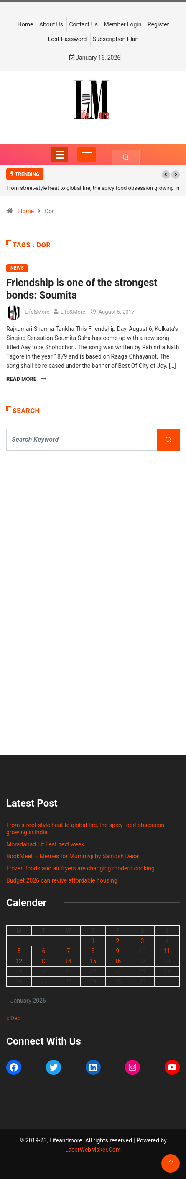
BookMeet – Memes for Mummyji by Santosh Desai (73, 856)
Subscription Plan (115, 39)
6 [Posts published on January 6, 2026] (44, 951)
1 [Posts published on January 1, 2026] (93, 941)
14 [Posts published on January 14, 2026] (68, 961)
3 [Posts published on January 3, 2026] (142, 941)
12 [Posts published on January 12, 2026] (19, 961)
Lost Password (67, 39)
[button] (166, 174)
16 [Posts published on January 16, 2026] (118, 961)
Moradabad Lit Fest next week (45, 844)
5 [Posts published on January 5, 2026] (19, 951)
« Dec (13, 1018)
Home (25, 24)
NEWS (17, 268)
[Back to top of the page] (171, 1163)
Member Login (123, 24)
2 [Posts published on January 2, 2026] (118, 941)
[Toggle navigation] (59, 154)
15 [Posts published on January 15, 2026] (93, 961)
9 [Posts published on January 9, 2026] (118, 951)
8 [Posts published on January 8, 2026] (93, 951)
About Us (51, 24)
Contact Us (83, 24)
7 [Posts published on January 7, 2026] (68, 951)
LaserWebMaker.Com (93, 1149)
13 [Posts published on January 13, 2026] (44, 961)
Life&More (37, 312)
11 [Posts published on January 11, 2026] (167, 951)
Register (158, 24)
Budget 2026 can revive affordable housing (61, 880)
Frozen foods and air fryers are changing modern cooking (80, 868)
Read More (26, 379)
